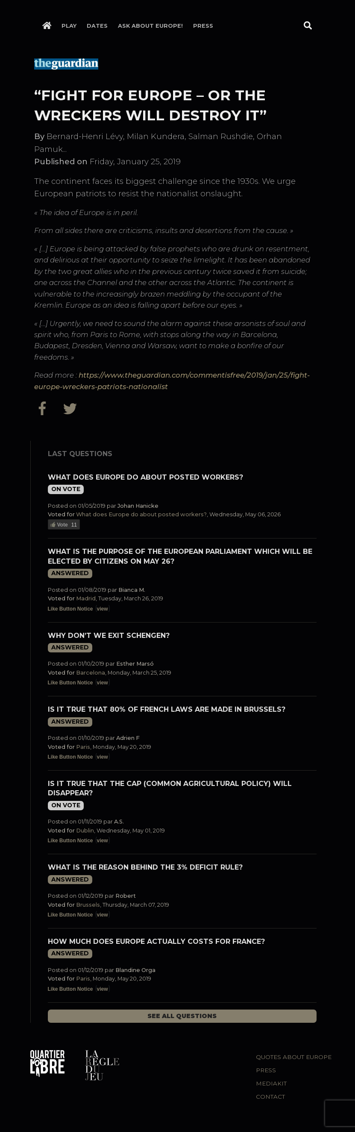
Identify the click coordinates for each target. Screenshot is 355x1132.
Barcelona (90, 672)
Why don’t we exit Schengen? (109, 635)
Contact (270, 1096)
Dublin (85, 830)
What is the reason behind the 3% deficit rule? (145, 867)
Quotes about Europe (294, 1056)
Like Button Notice (70, 609)
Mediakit (271, 1083)
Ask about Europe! (150, 26)
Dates (97, 26)
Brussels (88, 905)
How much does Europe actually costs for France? (156, 941)
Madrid (86, 598)
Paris (83, 747)
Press (203, 26)
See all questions (182, 1016)
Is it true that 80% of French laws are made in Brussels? (166, 709)
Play (69, 26)
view (102, 609)
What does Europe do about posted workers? (145, 477)
